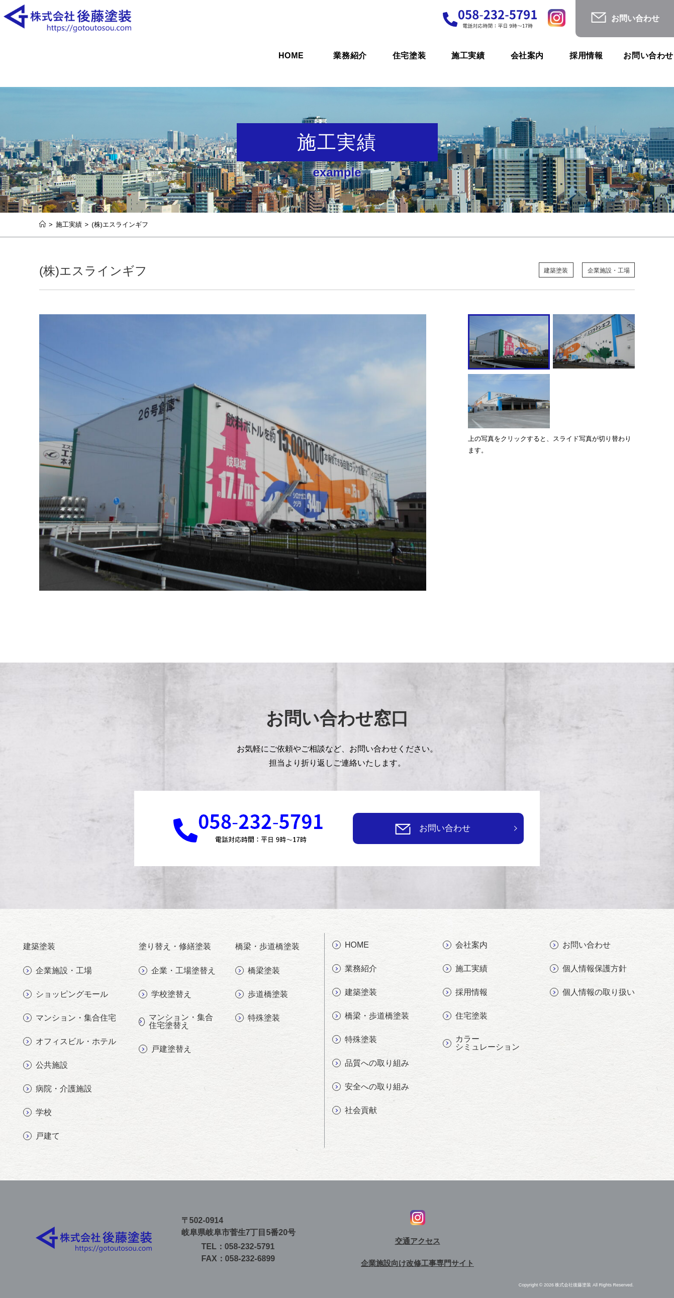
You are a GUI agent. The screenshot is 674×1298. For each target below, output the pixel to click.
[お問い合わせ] (403, 829)
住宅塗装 (465, 1016)
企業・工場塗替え (177, 970)
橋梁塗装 (257, 970)
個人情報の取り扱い (592, 992)
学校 (37, 1112)
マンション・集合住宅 (69, 1018)
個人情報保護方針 (588, 968)
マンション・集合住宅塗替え (176, 1021)
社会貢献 (354, 1110)
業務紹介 (354, 968)
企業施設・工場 (606, 270)
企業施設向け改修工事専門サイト (417, 1262)
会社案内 (465, 945)
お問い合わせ (444, 828)
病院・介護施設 (57, 1088)
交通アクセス (418, 1240)
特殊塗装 (257, 1018)
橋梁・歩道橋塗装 (370, 1016)
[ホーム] (42, 224)
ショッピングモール (65, 994)
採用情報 (465, 992)
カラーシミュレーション (481, 1043)
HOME (350, 945)
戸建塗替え (165, 1049)
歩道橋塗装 (261, 994)
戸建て (41, 1136)
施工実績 (465, 968)
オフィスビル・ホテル (69, 1041)
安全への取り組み (370, 1086)
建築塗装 (549, 270)
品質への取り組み (370, 1063)
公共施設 (45, 1065)
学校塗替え (165, 994)
